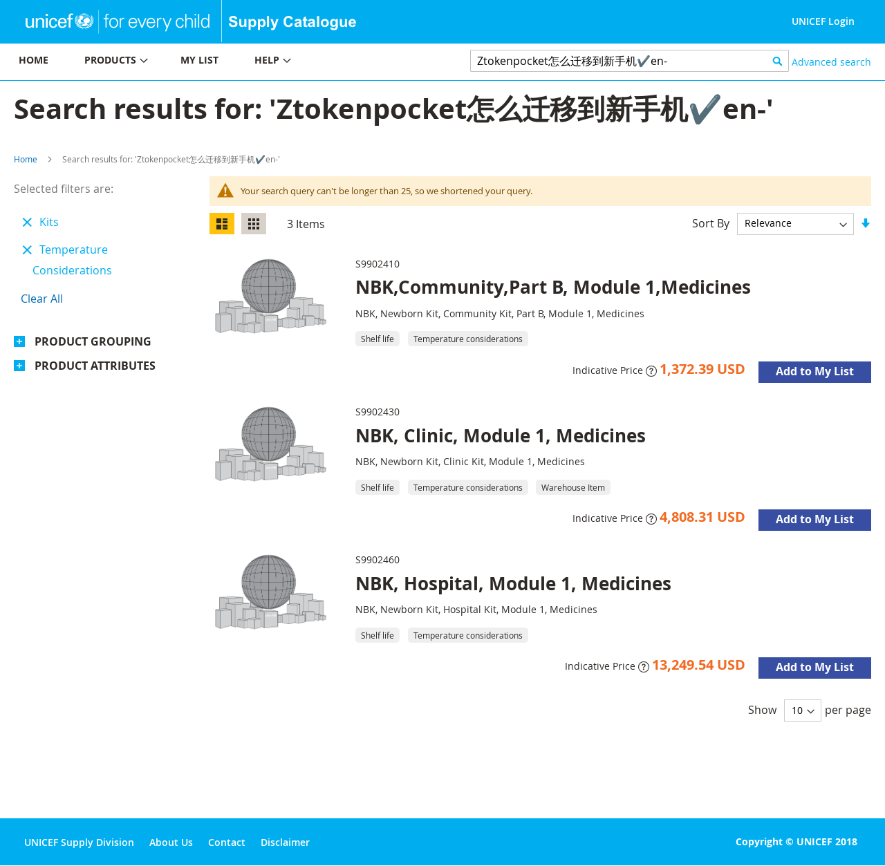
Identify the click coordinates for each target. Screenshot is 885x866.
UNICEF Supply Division (79, 842)
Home (25, 158)
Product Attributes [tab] (95, 365)
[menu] (221, 62)
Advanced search (831, 61)
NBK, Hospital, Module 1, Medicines (513, 583)
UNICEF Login (823, 21)
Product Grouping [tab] (93, 341)
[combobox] (629, 61)
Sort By (710, 222)
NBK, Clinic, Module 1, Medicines (500, 435)
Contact (226, 842)
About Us (171, 842)
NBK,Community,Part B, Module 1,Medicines (553, 286)
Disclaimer (285, 842)
